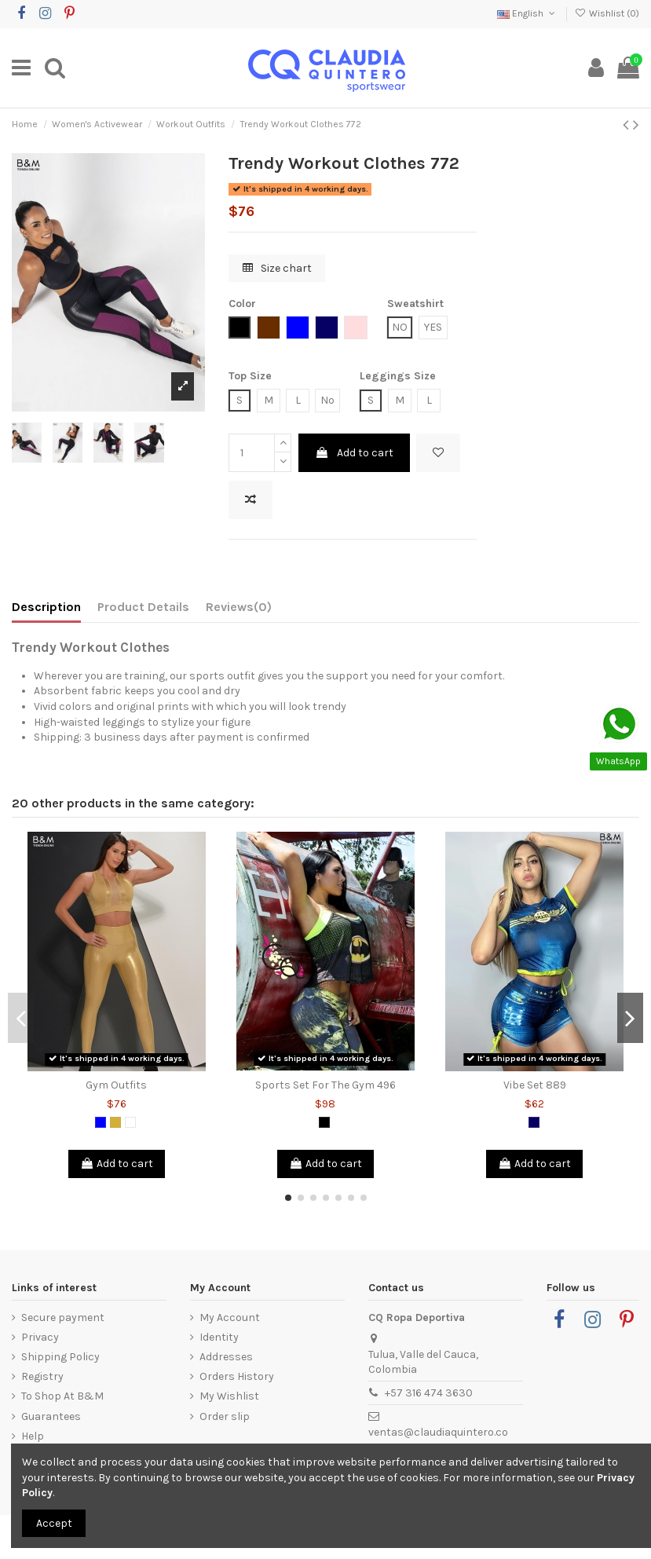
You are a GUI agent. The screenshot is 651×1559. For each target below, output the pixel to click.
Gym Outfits (116, 1085)
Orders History (236, 1376)
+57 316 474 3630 (429, 1393)
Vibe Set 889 (534, 1085)
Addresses (226, 1356)
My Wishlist (229, 1396)
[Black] (324, 1122)
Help (32, 1436)
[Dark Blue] (533, 1122)
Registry (42, 1376)
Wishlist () (607, 13)
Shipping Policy (60, 1356)
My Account (229, 1317)
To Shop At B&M (62, 1396)
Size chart (277, 268)
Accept (54, 1523)
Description (46, 606)
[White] (130, 1122)
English (527, 13)
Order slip (224, 1416)
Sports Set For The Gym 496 (325, 1085)
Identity (219, 1337)
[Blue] (100, 1122)
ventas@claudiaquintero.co (438, 1432)
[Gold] (115, 1122)
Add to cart (354, 452)
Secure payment (62, 1317)
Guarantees (51, 1416)
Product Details (143, 606)
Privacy (40, 1337)
